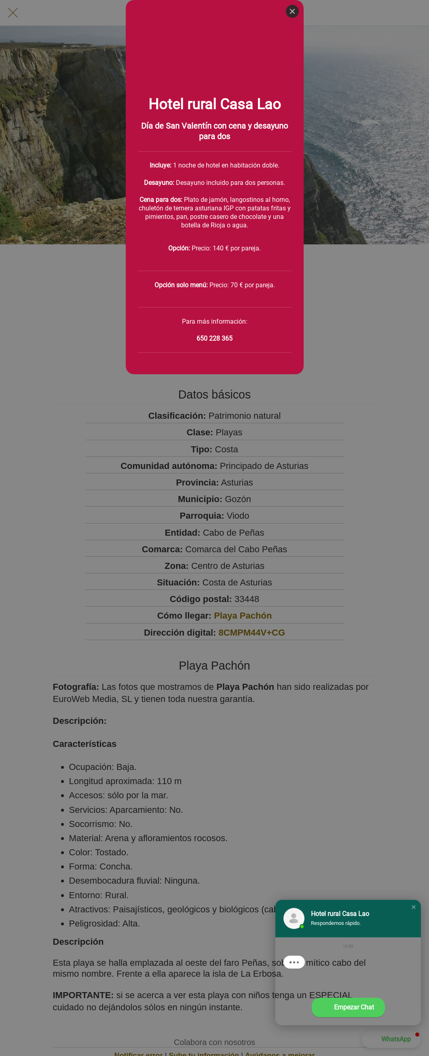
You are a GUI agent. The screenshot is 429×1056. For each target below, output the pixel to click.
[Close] (292, 11)
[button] (414, 907)
